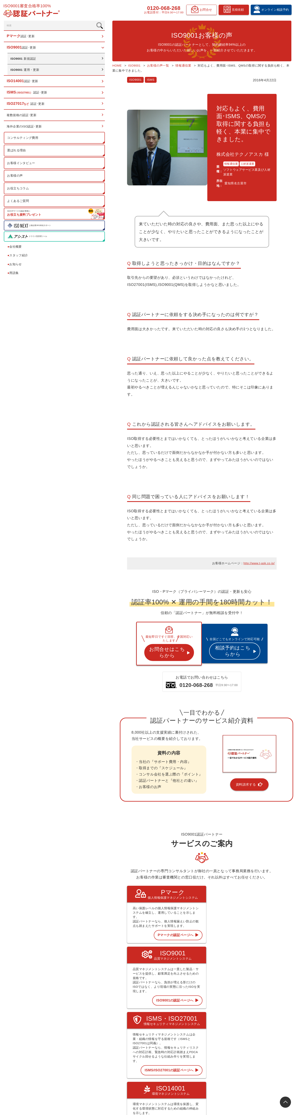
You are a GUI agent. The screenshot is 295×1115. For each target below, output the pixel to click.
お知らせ (15, 266)
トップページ (172, 1020)
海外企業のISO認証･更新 (25, 128)
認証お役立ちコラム (218, 1041)
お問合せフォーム (259, 1061)
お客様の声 (15, 177)
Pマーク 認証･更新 (175, 1027)
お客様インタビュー (22, 165)
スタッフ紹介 (18, 257)
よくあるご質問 (19, 203)
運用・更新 (25, 71)
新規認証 (24, 60)
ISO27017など (172, 1055)
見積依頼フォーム (259, 1047)
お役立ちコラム (19, 190)
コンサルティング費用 (23, 139)
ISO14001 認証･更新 (176, 1041)
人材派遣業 (222, 143)
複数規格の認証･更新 (22, 117)
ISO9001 (87, 74)
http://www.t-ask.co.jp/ (259, 490)
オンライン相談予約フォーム (266, 1040)
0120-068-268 (162, 9)
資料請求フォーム (259, 1054)
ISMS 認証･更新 (173, 1048)
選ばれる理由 (17, 152)
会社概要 (15, 248)
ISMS (102, 74)
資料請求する (220, 704)
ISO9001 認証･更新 (176, 1034)
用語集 (13, 275)
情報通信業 (205, 143)
